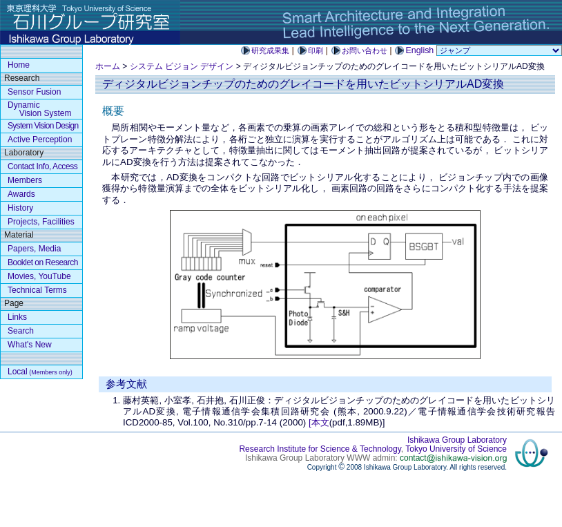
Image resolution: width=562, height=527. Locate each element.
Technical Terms (37, 290)
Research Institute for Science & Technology (319, 449)
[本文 (319, 422)
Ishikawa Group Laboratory (457, 440)
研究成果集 (270, 50)
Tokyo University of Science (456, 449)
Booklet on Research (43, 262)
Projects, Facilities (41, 222)
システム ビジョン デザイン (182, 66)
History (20, 208)
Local (40, 371)
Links (17, 317)
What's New (30, 344)
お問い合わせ (364, 50)
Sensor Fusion (34, 92)
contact (453, 458)
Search (21, 331)
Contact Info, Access (42, 166)
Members (25, 180)
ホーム (107, 66)
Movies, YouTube (39, 276)
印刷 (315, 50)
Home (19, 65)
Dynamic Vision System (39, 109)
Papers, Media (34, 248)
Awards (21, 194)
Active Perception (40, 139)
